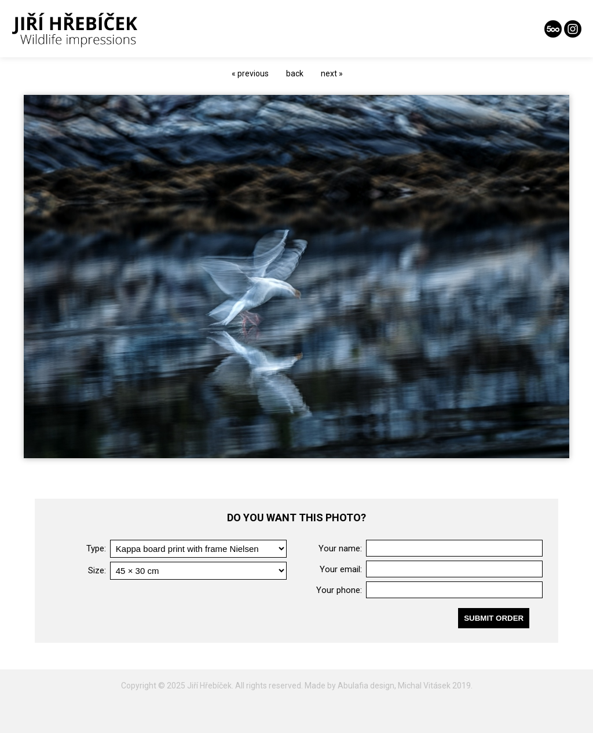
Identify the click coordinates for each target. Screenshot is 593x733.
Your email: (341, 569)
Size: (97, 570)
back (294, 73)
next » (332, 73)
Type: (96, 548)
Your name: (340, 548)
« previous (250, 73)
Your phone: (339, 590)
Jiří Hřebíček (209, 685)
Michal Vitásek (424, 685)
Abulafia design (366, 685)
